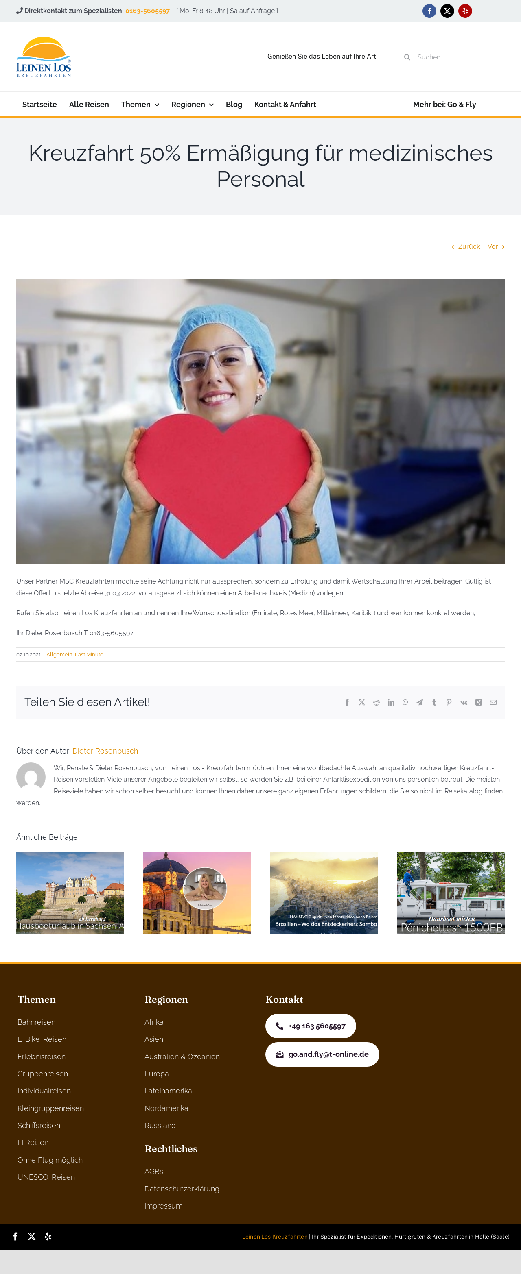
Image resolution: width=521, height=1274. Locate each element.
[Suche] (407, 57)
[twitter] (447, 11)
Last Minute (89, 654)
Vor (493, 246)
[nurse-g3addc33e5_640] (260, 421)
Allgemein (59, 654)
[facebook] (429, 11)
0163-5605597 (147, 11)
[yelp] (465, 11)
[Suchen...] (450, 57)
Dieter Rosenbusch (105, 751)
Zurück (469, 246)
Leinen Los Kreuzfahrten (275, 1236)
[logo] (43, 40)
